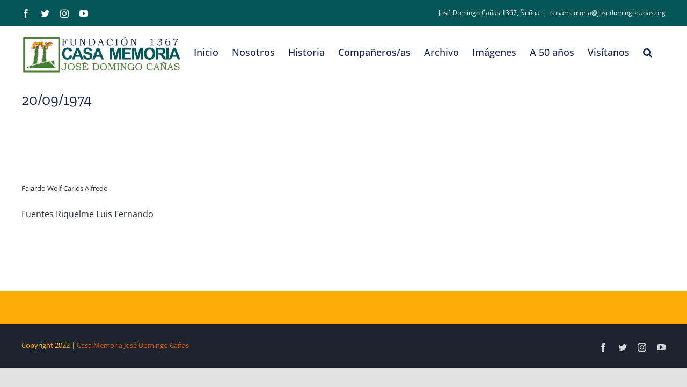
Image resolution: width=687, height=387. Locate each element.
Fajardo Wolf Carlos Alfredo (64, 188)
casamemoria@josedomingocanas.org (608, 12)
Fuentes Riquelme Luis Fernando (87, 214)
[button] (661, 52)
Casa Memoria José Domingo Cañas (133, 345)
